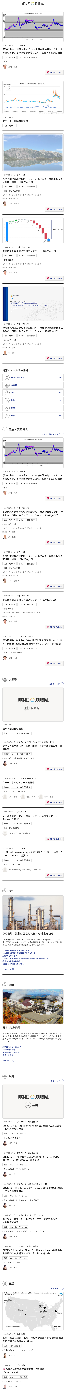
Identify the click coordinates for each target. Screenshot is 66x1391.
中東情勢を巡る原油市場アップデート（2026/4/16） (29, 250)
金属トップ (55, 1081)
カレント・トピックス (18, 1377)
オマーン (40, 1215)
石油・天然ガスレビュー (28, 648)
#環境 (23, 791)
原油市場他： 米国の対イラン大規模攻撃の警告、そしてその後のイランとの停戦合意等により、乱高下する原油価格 (32, 51)
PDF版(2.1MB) (55, 839)
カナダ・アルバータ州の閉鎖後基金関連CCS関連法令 (24, 958)
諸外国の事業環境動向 (11, 961)
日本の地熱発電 (8, 1049)
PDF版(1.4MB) (55, 73)
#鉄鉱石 (26, 1231)
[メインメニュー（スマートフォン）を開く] (62, 3)
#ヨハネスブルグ (13, 1138)
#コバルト (10, 1169)
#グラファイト (16, 1231)
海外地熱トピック (9, 1052)
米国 (45, 1184)
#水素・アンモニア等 (11, 191)
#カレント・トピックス (12, 1381)
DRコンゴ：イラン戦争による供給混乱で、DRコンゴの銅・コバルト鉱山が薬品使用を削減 (30, 1158)
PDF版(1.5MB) (55, 359)
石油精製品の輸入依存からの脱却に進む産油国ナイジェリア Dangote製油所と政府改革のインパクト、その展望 (32, 642)
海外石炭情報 (15, 1346)
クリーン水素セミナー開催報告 (18, 782)
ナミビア (45, 742)
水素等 (6, 733)
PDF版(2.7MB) (55, 664)
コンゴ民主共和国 (31, 1122)
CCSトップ (6, 969)
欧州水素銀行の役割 (12, 728)
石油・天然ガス (9, 57)
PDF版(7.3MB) (55, 279)
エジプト (28, 742)
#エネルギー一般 (9, 340)
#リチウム (20, 1200)
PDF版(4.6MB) (55, 803)
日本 (24, 778)
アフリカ (20, 636)
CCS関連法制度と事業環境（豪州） (16, 950)
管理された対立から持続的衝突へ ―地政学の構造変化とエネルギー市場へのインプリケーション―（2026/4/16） (32, 329)
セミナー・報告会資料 (27, 186)
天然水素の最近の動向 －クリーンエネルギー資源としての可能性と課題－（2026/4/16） (32, 180)
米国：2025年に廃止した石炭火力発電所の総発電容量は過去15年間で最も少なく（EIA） (32, 1339)
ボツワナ (28, 1215)
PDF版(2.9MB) (55, 769)
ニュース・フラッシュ (18, 1133)
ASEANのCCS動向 (9, 956)
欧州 (29, 778)
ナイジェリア (30, 636)
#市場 (4, 61)
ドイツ (34, 778)
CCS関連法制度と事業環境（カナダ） (17, 953)
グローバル (21, 45)
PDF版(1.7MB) (55, 876)
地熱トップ (7, 1060)
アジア (19, 778)
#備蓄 (4, 260)
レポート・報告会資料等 (21, 733)
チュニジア (37, 742)
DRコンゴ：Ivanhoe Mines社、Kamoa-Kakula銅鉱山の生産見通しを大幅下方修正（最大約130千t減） (32, 1251)
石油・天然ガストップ (51, 434)
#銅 (3, 1138)
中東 (18, 247)
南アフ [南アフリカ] (52, 742)
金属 (5, 1133)
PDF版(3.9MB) (55, 210)
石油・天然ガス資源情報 (28, 57)
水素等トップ (54, 684)
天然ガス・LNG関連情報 (15, 121)
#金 (7, 1231)
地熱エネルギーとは (10, 1047)
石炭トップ (55, 1288)
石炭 (5, 1346)
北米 (41, 1184)
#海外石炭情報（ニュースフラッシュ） (18, 1350)
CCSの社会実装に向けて (12, 964)
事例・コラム (7, 1055)
